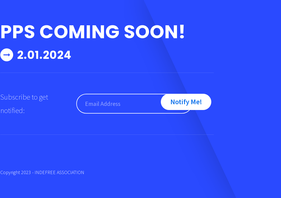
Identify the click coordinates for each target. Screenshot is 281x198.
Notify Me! (186, 101)
